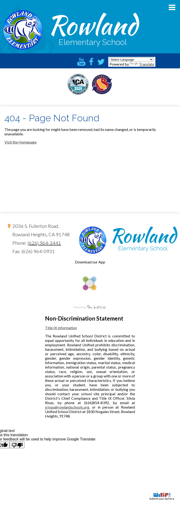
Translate (142, 64)
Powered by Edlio (53, 306)
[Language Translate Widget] (131, 59)
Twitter (101, 62)
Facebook (91, 62)
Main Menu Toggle (172, 7)
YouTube (81, 62)
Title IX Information (61, 327)
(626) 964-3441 (44, 243)
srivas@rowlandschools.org (67, 407)
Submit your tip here (161, 496)
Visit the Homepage (20, 142)
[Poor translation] (17, 444)
